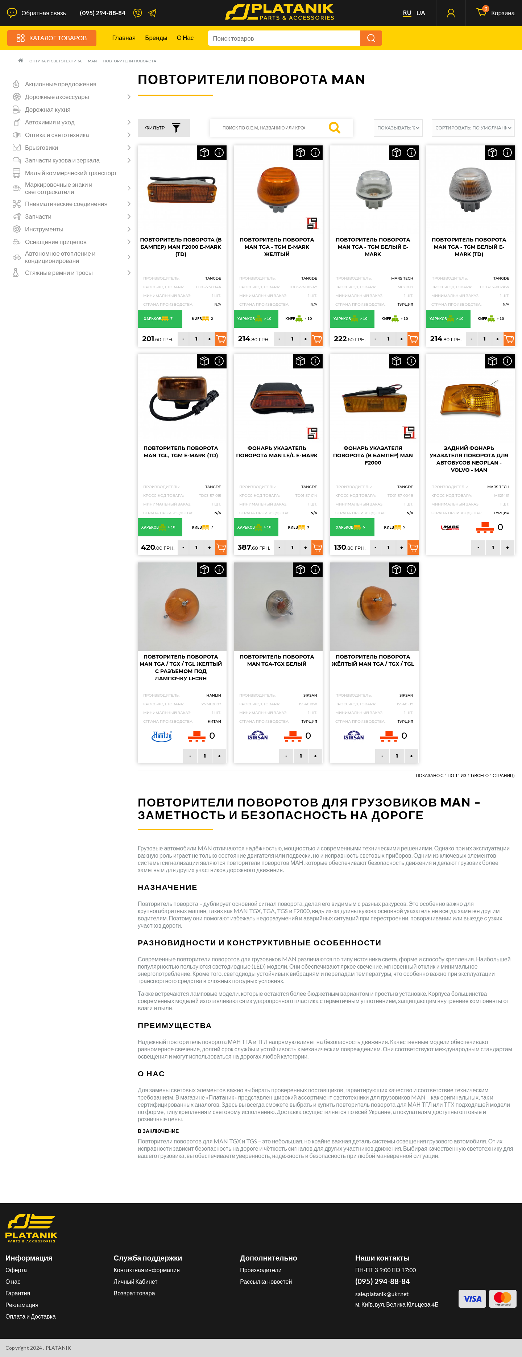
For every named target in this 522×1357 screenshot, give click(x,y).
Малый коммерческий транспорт (71, 173)
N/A (217, 304)
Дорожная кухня (48, 109)
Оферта (16, 1269)
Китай (214, 721)
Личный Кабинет (136, 1281)
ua (421, 13)
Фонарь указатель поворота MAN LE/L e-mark (277, 452)
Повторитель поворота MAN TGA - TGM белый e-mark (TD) (469, 246)
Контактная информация (147, 1269)
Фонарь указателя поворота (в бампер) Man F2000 (373, 455)
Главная (124, 37)
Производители (261, 1269)
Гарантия (17, 1293)
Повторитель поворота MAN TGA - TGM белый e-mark (373, 246)
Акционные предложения (60, 84)
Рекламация (21, 1304)
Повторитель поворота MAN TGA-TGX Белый (277, 660)
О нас (185, 37)
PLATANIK (58, 1348)
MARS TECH (402, 278)
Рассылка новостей (266, 1281)
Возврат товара (134, 1293)
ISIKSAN (309, 695)
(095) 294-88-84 (102, 13)
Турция (501, 513)
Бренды (156, 37)
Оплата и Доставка (30, 1316)
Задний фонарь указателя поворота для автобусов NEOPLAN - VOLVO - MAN (469, 459)
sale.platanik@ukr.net (382, 1293)
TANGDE (213, 278)
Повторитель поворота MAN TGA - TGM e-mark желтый (277, 246)
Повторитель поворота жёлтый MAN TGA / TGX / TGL (373, 660)
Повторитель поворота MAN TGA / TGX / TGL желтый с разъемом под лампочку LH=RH (181, 667)
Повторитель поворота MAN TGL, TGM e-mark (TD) (181, 452)
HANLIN (213, 695)
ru (407, 12)
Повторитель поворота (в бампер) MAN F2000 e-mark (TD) (180, 246)
